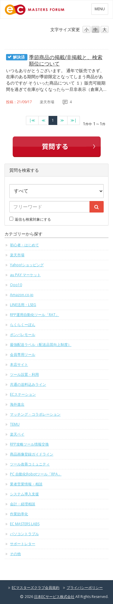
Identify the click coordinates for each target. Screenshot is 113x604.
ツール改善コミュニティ (30, 464)
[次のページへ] (62, 120)
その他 (15, 553)
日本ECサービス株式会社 (54, 596)
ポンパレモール (22, 334)
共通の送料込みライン (28, 384)
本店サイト (19, 364)
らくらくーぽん (22, 324)
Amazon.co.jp (21, 294)
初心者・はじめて (24, 245)
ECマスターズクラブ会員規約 (35, 587)
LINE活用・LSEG (23, 304)
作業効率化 (19, 513)
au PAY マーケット (25, 274)
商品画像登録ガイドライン (31, 454)
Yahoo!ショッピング (27, 264)
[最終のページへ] (73, 120)
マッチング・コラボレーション (35, 414)
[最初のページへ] (32, 120)
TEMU (15, 424)
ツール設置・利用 (24, 374)
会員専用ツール (22, 354)
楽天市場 (17, 254)
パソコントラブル (24, 533)
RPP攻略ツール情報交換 (29, 444)
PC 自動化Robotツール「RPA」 (35, 474)
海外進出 (17, 404)
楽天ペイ (17, 434)
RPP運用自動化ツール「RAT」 (34, 314)
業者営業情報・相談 (26, 484)
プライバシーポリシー (85, 587)
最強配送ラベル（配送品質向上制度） (40, 344)
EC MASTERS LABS (24, 523)
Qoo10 (16, 284)
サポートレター (22, 543)
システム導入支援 (24, 494)
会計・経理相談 (22, 504)
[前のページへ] (43, 120)
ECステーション (23, 394)
